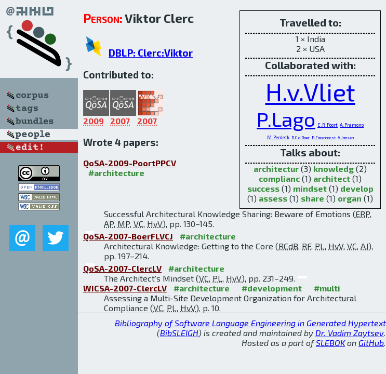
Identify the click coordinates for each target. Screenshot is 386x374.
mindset (310, 188)
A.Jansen (346, 137)
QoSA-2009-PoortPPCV (129, 163)
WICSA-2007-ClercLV (125, 288)
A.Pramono (352, 125)
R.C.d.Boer (300, 137)
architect (331, 178)
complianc (279, 178)
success (263, 188)
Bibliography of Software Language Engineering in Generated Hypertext (250, 323)
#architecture (116, 173)
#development (272, 288)
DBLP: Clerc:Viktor (151, 53)
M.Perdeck (278, 137)
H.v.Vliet (310, 91)
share (312, 198)
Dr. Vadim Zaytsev (349, 333)
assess (273, 198)
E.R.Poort (327, 125)
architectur (276, 168)
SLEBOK (330, 343)
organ (350, 198)
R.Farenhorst (324, 137)
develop (357, 188)
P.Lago (286, 118)
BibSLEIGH (179, 333)
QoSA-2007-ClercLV (122, 268)
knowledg (333, 168)
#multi (327, 288)
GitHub (371, 343)
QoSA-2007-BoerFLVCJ (128, 236)
